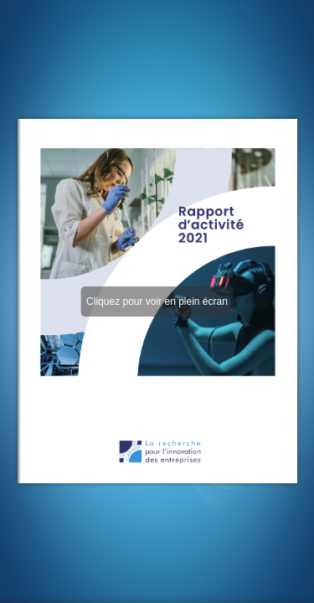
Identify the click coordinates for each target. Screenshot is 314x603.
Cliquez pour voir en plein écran (157, 301)
